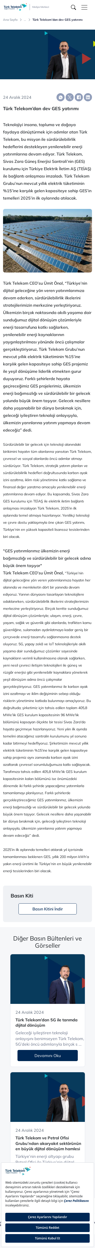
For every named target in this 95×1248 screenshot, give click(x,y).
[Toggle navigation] (84, 7)
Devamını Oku (47, 1055)
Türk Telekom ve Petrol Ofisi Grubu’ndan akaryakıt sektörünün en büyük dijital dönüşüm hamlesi (48, 1143)
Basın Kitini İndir (47, 908)
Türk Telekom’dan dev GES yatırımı (57, 19)
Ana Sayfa (10, 19)
